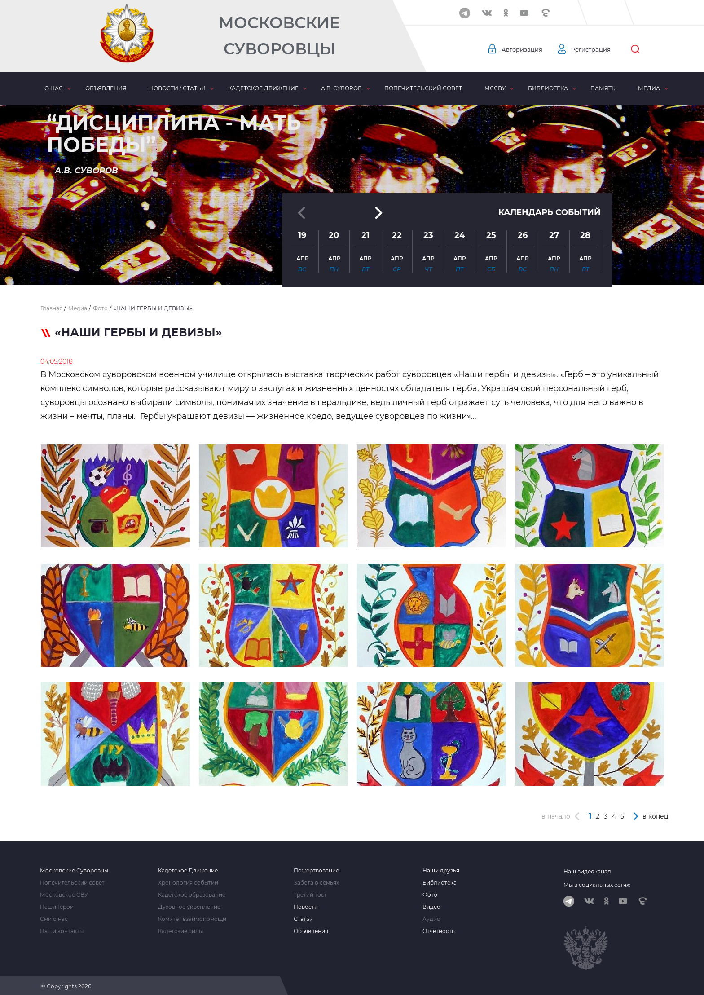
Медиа (649, 88)
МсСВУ (495, 88)
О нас (53, 88)
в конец (655, 814)
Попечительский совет (423, 88)
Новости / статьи (177, 88)
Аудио (431, 917)
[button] (352, 263)
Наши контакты (62, 929)
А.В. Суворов (341, 88)
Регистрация (595, 49)
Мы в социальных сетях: (596, 883)
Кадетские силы (180, 929)
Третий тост (310, 893)
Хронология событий (188, 881)
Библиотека (548, 88)
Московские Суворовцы (279, 35)
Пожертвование (316, 869)
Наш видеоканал (587, 869)
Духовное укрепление (189, 905)
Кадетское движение (263, 88)
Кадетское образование (191, 893)
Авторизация (523, 49)
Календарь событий (549, 185)
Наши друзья (440, 869)
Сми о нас (54, 917)
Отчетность (438, 929)
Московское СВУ (64, 893)
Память (603, 88)
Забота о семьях (316, 881)
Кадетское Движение (188, 869)
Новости (306, 905)
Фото (429, 893)
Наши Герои (57, 905)
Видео (431, 905)
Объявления (106, 88)
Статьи (303, 917)
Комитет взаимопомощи (192, 917)
